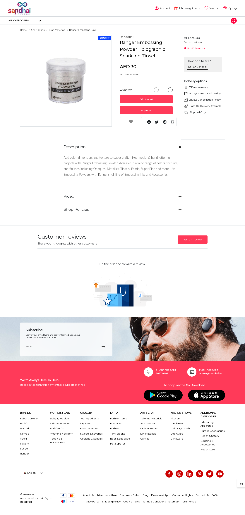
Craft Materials (57, 29)
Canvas (144, 438)
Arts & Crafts (37, 29)
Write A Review (193, 239)
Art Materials (147, 423)
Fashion (114, 428)
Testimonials (188, 501)
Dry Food (85, 423)
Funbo (24, 448)
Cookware (176, 433)
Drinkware (176, 438)
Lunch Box (176, 423)
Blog (145, 494)
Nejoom (197, 41)
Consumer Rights (182, 494)
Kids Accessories (60, 423)
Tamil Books (117, 433)
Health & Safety (210, 435)
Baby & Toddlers (59, 418)
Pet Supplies (117, 443)
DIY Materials (148, 433)
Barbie (24, 423)
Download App (160, 494)
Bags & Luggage (120, 438)
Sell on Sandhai (197, 66)
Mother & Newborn (61, 433)
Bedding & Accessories (208, 442)
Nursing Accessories (213, 430)
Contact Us (202, 494)
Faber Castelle (29, 418)
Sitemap (173, 501)
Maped (24, 428)
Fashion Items (118, 418)
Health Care (208, 449)
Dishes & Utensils (180, 428)
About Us (88, 494)
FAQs (215, 494)
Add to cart (146, 99)
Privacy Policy (91, 501)
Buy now (146, 110)
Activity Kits (57, 428)
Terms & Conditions (154, 501)
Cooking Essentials (91, 438)
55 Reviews (198, 47)
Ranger (24, 453)
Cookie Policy (131, 501)
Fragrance (116, 423)
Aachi (23, 438)
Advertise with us (107, 494)
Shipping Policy (111, 501)
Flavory (24, 443)
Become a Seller (130, 494)
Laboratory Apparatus (207, 424)
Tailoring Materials (151, 418)
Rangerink (127, 36)
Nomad (24, 433)
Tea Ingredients (89, 418)
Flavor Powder (89, 428)
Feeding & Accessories (57, 440)
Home (23, 29)
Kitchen (175, 418)
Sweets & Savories (91, 433)
